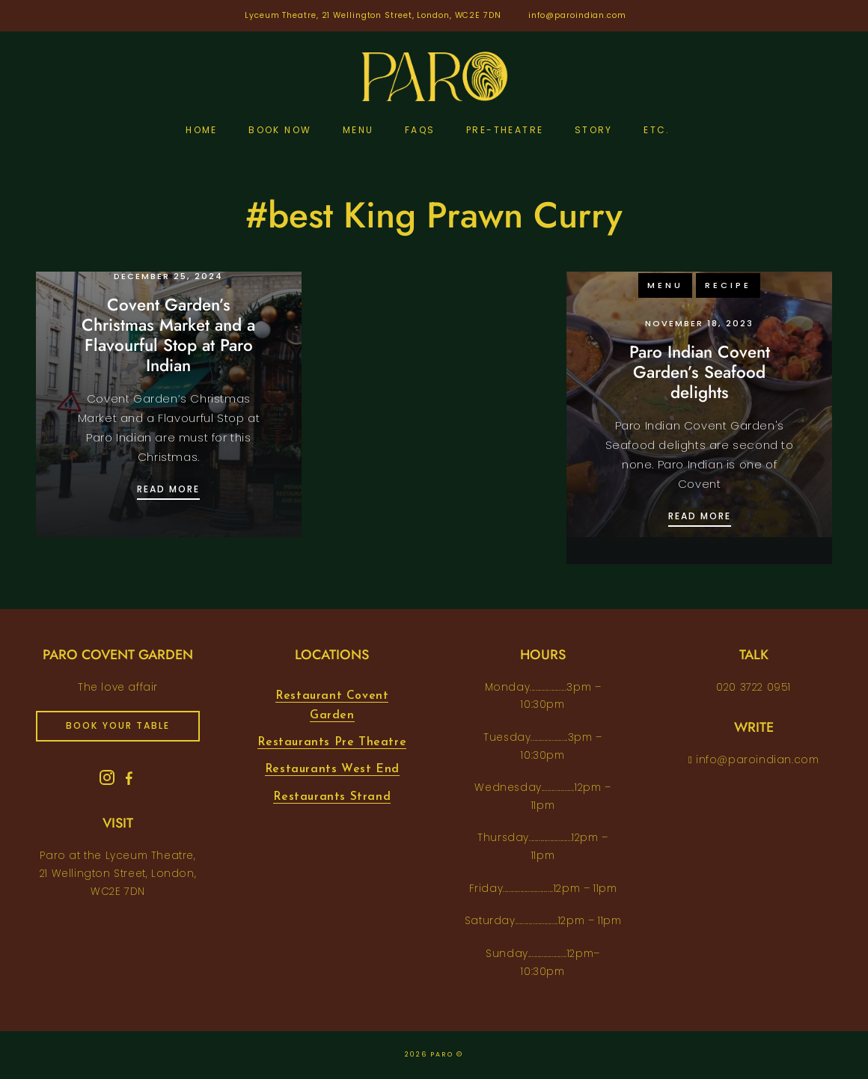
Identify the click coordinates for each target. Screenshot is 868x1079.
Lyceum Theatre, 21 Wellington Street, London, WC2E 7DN (373, 15)
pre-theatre (504, 129)
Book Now (279, 129)
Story (594, 129)
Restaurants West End (332, 769)
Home (202, 129)
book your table (118, 725)
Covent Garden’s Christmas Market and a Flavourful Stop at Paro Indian (168, 335)
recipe (728, 285)
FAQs (420, 129)
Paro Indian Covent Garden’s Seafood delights (699, 372)
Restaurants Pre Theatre (331, 742)
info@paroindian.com (577, 15)
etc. (657, 129)
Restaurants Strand (332, 797)
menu (665, 285)
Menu (358, 129)
